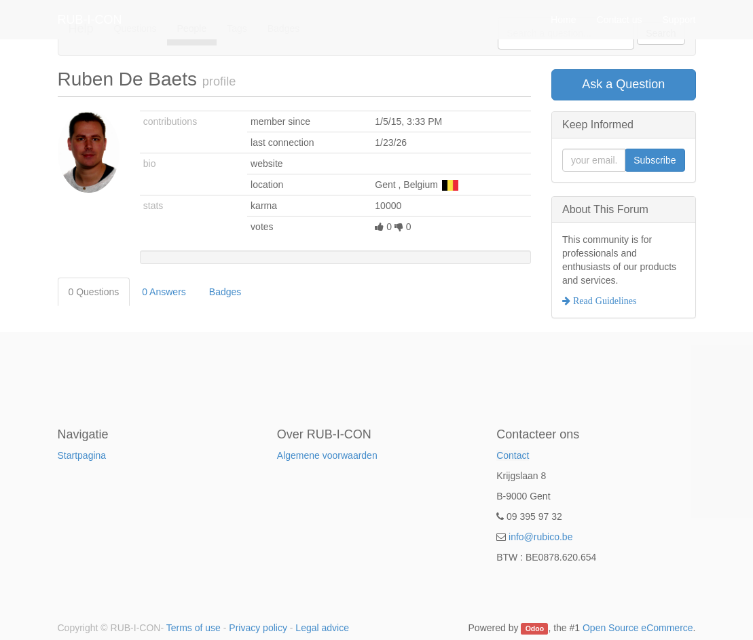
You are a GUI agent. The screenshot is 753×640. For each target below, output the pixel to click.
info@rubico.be (540, 536)
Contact (512, 455)
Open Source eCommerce (638, 627)
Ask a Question (623, 84)
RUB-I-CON (90, 34)
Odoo (535, 628)
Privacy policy (258, 627)
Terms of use (193, 627)
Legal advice (322, 627)
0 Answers (164, 291)
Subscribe (654, 160)
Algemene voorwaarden (327, 455)
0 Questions (94, 291)
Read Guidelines (603, 300)
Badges (225, 291)
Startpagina (82, 455)
